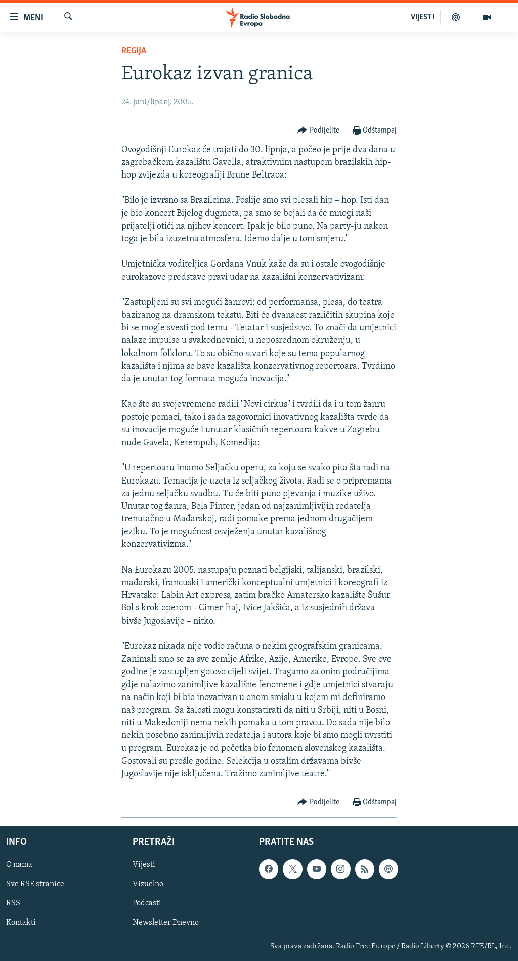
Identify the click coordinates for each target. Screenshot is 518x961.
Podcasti (147, 904)
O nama (19, 865)
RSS (13, 904)
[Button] (318, 131)
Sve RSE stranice (35, 884)
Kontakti (21, 923)
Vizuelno (148, 884)
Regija (133, 51)
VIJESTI (422, 17)
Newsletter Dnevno (166, 923)
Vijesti (144, 865)
